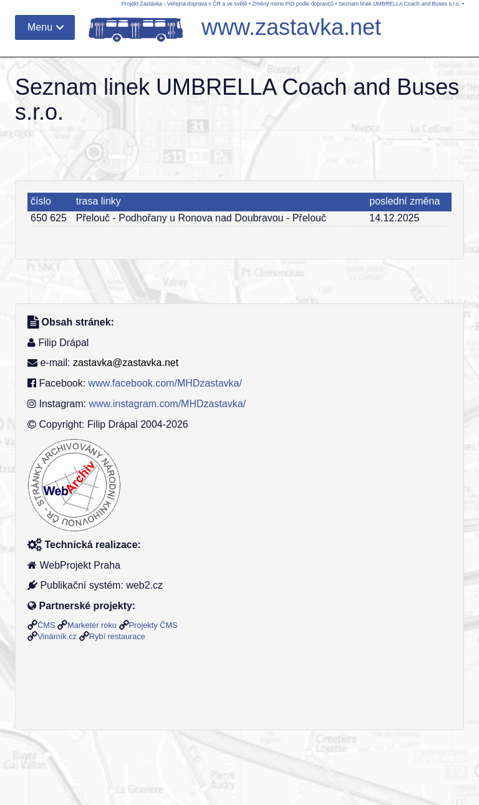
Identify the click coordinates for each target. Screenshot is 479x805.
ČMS (46, 625)
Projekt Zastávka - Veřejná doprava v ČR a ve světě (184, 4)
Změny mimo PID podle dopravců (293, 4)
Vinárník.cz (57, 636)
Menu (39, 27)
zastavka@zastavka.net (125, 362)
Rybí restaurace (117, 636)
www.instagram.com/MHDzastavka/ (167, 403)
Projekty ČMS (153, 625)
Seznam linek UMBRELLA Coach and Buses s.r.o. (400, 4)
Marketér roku (92, 625)
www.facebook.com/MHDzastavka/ (165, 383)
